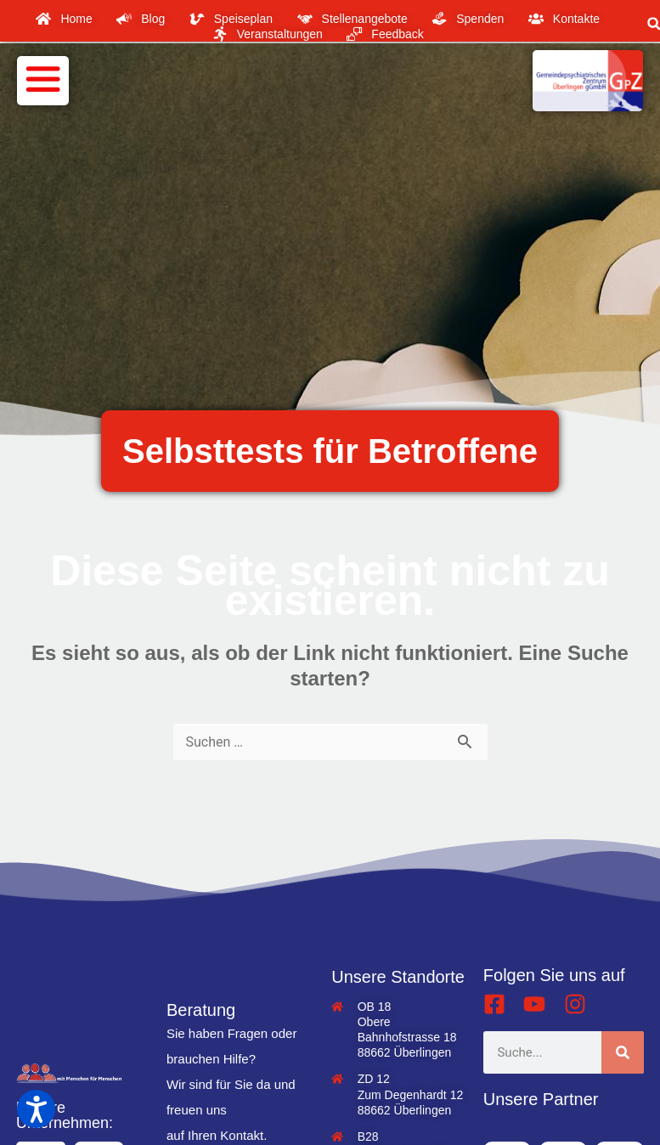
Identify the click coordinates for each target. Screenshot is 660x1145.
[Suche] (622, 1052)
